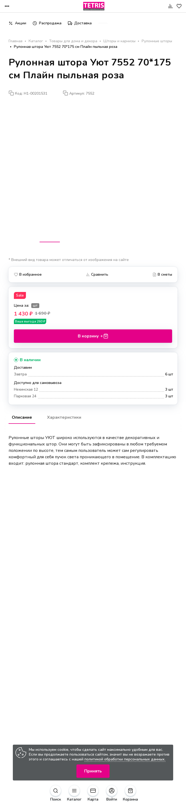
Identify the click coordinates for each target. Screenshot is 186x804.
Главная (15, 41)
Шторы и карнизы (119, 41)
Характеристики (64, 417)
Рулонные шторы (157, 41)
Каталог (36, 41)
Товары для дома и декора (73, 41)
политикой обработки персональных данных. (124, 759)
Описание (22, 417)
